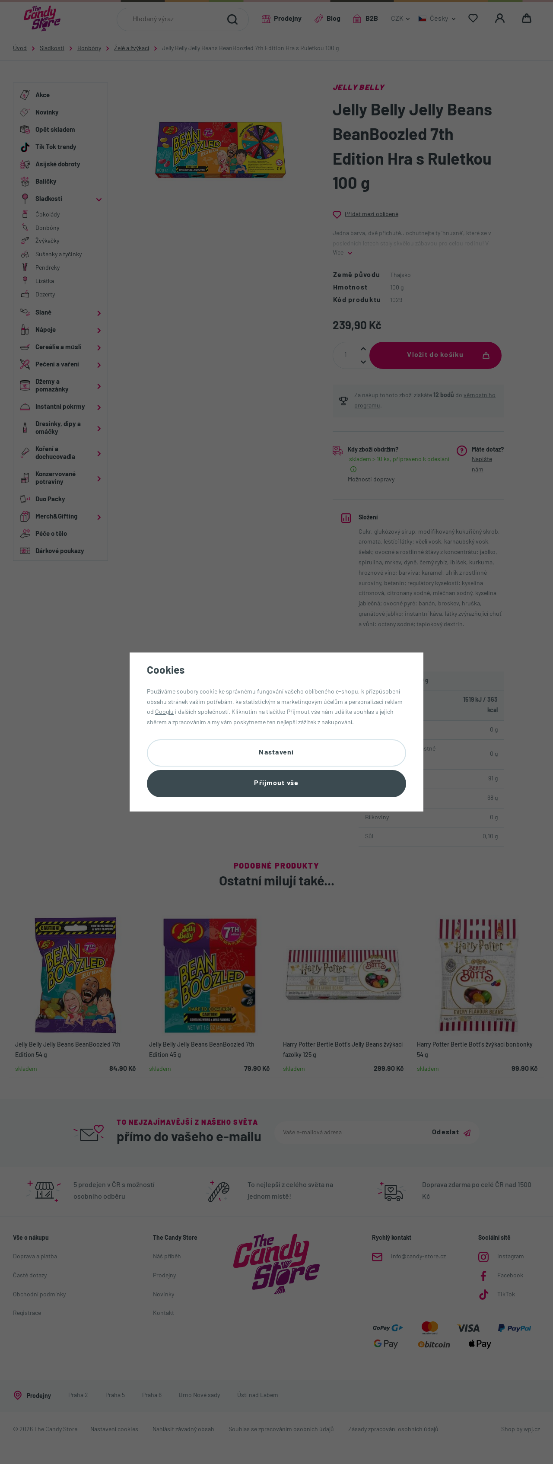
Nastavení (276, 752)
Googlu (164, 712)
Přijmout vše (276, 783)
